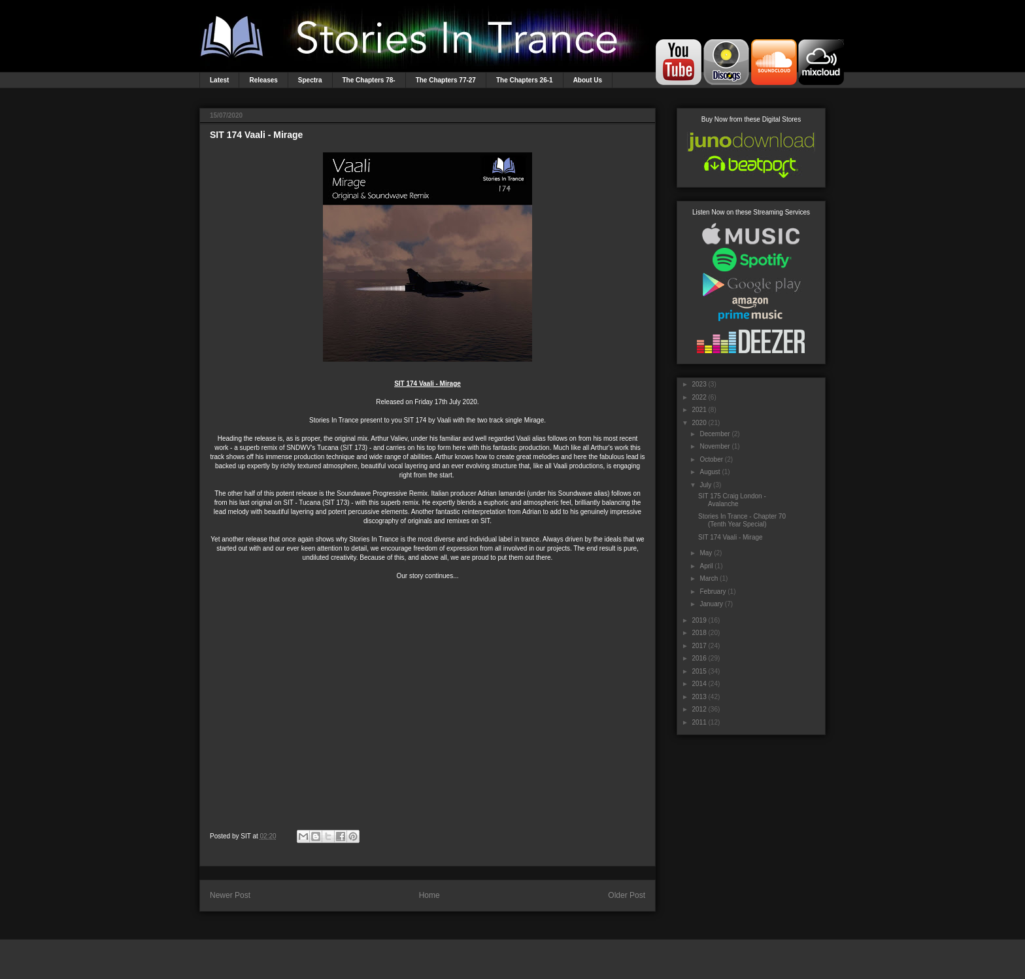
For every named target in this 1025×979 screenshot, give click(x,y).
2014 (699, 683)
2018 (699, 632)
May (705, 553)
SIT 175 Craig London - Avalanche (732, 499)
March (708, 578)
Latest (219, 80)
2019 (699, 620)
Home (429, 895)
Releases (263, 80)
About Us (587, 80)
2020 (699, 422)
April (706, 566)
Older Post (626, 895)
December (714, 434)
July (705, 485)
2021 (699, 409)
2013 (699, 696)
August (709, 471)
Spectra (310, 80)
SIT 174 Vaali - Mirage (730, 537)
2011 (699, 722)
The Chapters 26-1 (524, 80)
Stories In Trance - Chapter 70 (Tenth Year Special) (742, 520)
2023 (699, 384)
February (712, 591)
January (711, 604)
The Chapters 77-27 (446, 80)
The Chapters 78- (369, 80)
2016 (699, 658)
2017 (699, 645)
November (714, 446)
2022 (699, 397)
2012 (699, 709)
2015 (699, 671)
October (711, 459)
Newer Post (230, 895)
